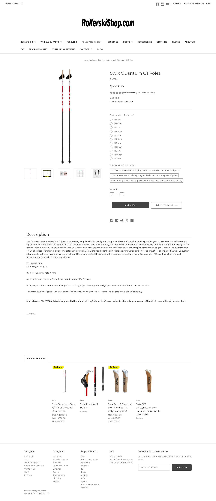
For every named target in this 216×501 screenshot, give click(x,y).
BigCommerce (40, 491)
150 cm (117, 158)
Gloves (176, 42)
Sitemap (28, 475)
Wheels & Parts (51, 42)
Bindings (113, 42)
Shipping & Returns (63, 49)
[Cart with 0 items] (209, 3)
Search (177, 3)
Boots (128, 42)
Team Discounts (38, 49)
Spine (84, 481)
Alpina (84, 475)
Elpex (83, 472)
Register (199, 3)
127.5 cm (118, 123)
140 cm (117, 143)
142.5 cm (118, 147)
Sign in (187, 3)
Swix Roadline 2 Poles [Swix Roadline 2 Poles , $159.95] (89, 406)
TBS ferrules (85, 279)
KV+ (83, 478)
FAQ (22, 49)
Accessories (145, 42)
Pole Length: (122, 115)
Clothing (162, 42)
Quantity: (114, 189)
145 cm (117, 151)
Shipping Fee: (122, 165)
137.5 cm (118, 139)
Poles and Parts (92, 42)
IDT (82, 469)
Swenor (84, 465)
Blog (100, 49)
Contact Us (86, 49)
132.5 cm (118, 131)
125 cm (117, 119)
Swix (83, 456)
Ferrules (71, 42)
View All (84, 487)
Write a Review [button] (148, 92)
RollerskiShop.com (90, 484)
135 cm (117, 135)
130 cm (117, 127)
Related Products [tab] (36, 358)
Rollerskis (28, 42)
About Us (190, 42)
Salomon (85, 462)
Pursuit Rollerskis (90, 459)
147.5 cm (118, 154)
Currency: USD (13, 3)
